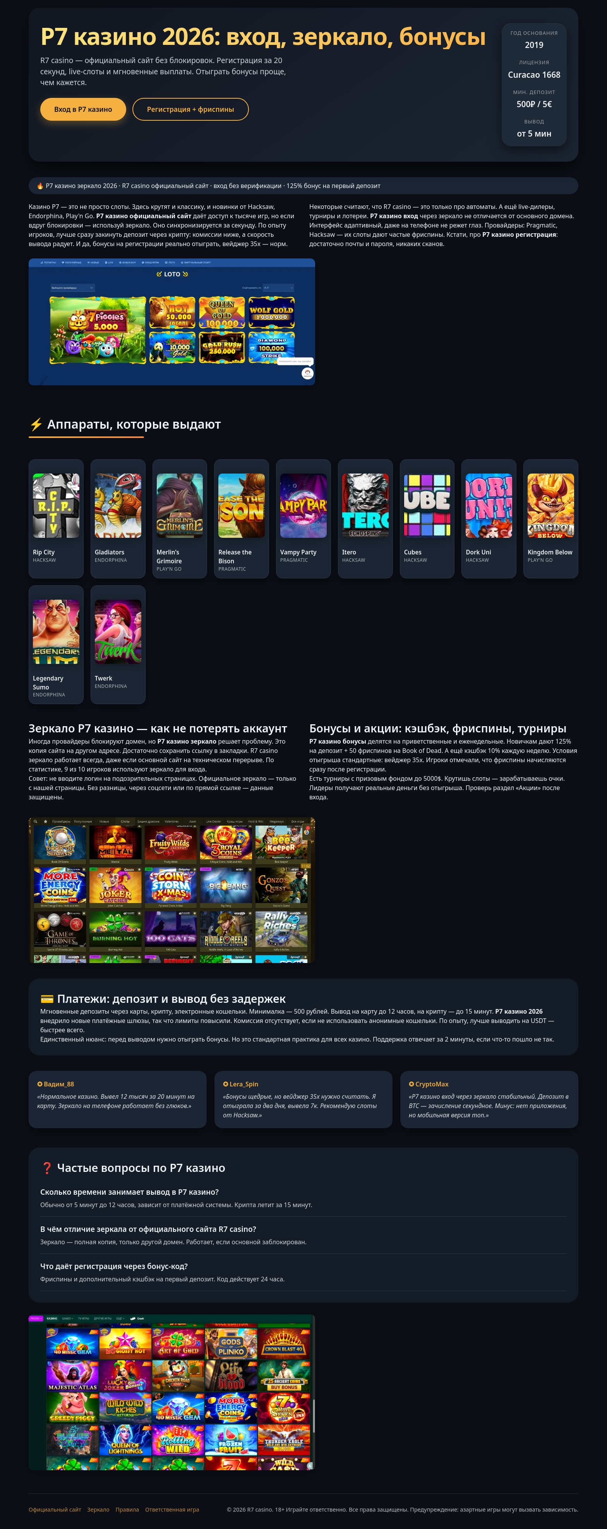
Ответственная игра (172, 1509)
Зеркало (98, 1509)
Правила (127, 1509)
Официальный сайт (55, 1509)
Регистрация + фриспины (190, 109)
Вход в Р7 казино (83, 109)
